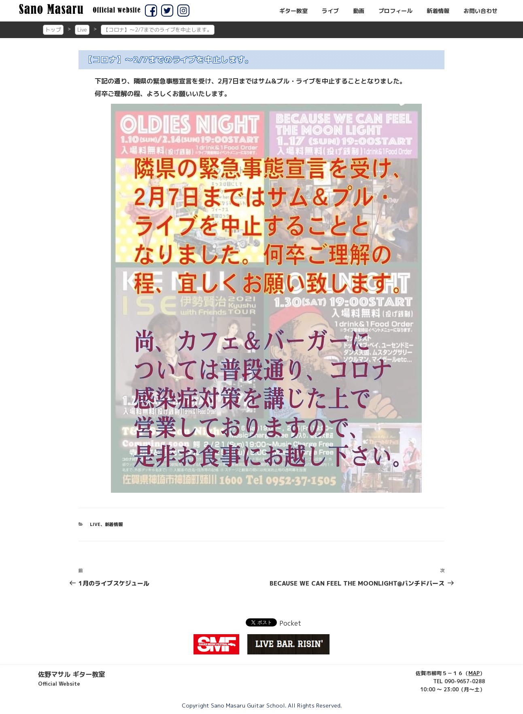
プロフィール (395, 11)
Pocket (290, 623)
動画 (358, 11)
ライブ (330, 11)
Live (82, 29)
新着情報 (438, 11)
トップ (53, 29)
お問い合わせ (480, 11)
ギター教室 (293, 11)
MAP (474, 673)
